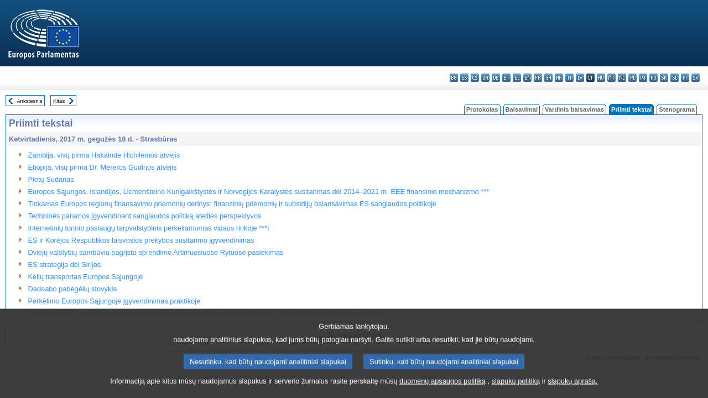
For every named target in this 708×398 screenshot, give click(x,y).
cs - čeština (475, 78)
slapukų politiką (516, 389)
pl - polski (632, 78)
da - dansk (485, 78)
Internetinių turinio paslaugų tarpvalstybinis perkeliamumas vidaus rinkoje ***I (148, 228)
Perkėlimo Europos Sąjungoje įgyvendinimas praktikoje (114, 301)
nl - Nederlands (622, 78)
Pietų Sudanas (51, 179)
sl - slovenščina (674, 78)
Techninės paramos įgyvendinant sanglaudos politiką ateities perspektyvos (145, 216)
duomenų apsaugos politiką (442, 389)
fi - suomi (685, 78)
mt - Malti (611, 78)
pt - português (643, 78)
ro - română (653, 78)
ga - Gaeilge (548, 78)
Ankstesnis (29, 101)
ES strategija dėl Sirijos (64, 264)
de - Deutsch (496, 78)
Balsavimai (522, 109)
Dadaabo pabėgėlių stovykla (72, 289)
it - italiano (569, 78)
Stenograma (677, 109)
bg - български (454, 78)
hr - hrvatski (559, 78)
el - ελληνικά (517, 78)
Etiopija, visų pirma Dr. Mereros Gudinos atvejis (102, 167)
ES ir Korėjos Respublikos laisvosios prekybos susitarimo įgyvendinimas (141, 240)
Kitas (59, 101)
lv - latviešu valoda (580, 78)
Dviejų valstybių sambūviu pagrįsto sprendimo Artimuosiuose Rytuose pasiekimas (156, 252)
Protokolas (482, 109)
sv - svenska (695, 78)
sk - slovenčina (664, 78)
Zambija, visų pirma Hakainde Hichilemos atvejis (104, 155)
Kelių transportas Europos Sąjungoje (85, 277)
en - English (527, 78)
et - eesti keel (506, 78)
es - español (464, 78)
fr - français (538, 78)
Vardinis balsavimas (574, 109)
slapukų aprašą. (572, 389)
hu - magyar (601, 78)
